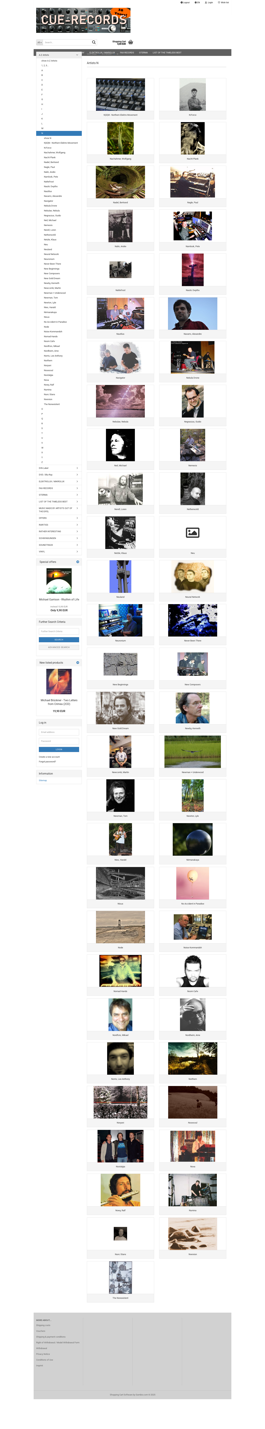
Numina (47, 389)
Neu (46, 244)
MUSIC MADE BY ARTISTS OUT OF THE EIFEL (55, 510)
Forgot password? (47, 761)
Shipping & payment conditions (51, 1366)
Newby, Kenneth (51, 283)
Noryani (47, 365)
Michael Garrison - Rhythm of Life (59, 599)
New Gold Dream (52, 278)
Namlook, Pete (51, 176)
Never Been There (52, 264)
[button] (197, 2)
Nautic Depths (51, 186)
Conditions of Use (44, 1389)
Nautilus (48, 191)
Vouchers (40, 1361)
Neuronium (49, 259)
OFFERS (43, 518)
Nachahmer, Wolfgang (54, 152)
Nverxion (48, 399)
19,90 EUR (59, 711)
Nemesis (48, 225)
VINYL (42, 551)
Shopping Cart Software (121, 1424)
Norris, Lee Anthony (53, 355)
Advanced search (59, 647)
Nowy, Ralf (49, 384)
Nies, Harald (50, 307)
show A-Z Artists (49, 60)
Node (46, 327)
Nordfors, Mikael (52, 346)
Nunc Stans (49, 394)
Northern (48, 360)
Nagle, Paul (49, 167)
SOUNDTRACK (46, 545)
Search (59, 640)
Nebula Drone (50, 205)
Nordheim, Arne (51, 351)
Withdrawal (41, 1378)
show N (47, 138)
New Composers (52, 273)
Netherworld (50, 235)
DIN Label (43, 468)
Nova (46, 380)
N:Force (47, 148)
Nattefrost (49, 181)
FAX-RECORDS (46, 488)
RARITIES (43, 525)
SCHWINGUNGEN (47, 538)
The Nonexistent (52, 404)
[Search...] (39, 42)
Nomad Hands (51, 336)
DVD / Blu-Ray (45, 474)
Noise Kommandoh (53, 331)
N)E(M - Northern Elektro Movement (61, 143)
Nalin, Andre (49, 172)
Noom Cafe (49, 341)
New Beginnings (51, 268)
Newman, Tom (51, 297)
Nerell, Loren (50, 230)
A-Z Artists (44, 55)
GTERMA (43, 495)
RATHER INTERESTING (50, 531)
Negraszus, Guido (52, 215)
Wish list (223, 2)
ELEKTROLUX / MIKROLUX (51, 481)
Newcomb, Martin (52, 288)
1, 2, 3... (45, 65)
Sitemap (43, 780)
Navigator (48, 201)
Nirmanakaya (50, 312)
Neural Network (51, 254)
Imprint (39, 1395)
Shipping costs (43, 1355)
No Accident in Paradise (55, 322)
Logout (185, 2)
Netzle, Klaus (50, 239)
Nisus (47, 317)
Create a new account (49, 757)
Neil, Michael (50, 220)
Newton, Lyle (50, 302)
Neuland (48, 249)
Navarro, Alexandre (53, 196)
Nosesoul (48, 370)
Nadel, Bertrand (51, 162)
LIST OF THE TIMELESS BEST (53, 501)
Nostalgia (48, 375)
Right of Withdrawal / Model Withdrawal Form (57, 1372)
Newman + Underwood (55, 293)
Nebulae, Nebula (52, 210)
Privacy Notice (43, 1384)
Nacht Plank (50, 157)
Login (59, 749)
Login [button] (209, 2)
